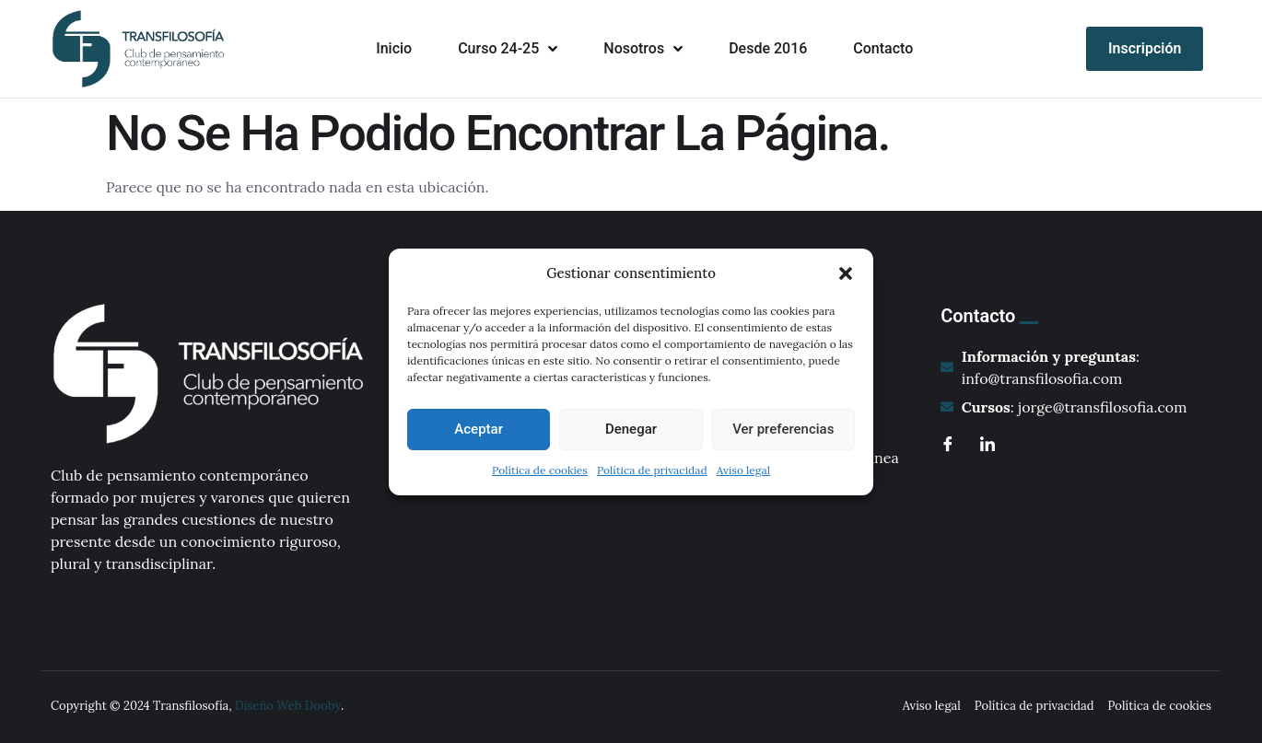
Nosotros (643, 48)
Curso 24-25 (507, 48)
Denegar (631, 429)
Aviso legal (743, 470)
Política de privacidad (652, 470)
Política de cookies (540, 470)
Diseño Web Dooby (288, 706)
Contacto (883, 48)
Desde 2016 (768, 48)
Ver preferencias (783, 429)
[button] (845, 273)
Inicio (394, 48)
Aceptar (478, 429)
